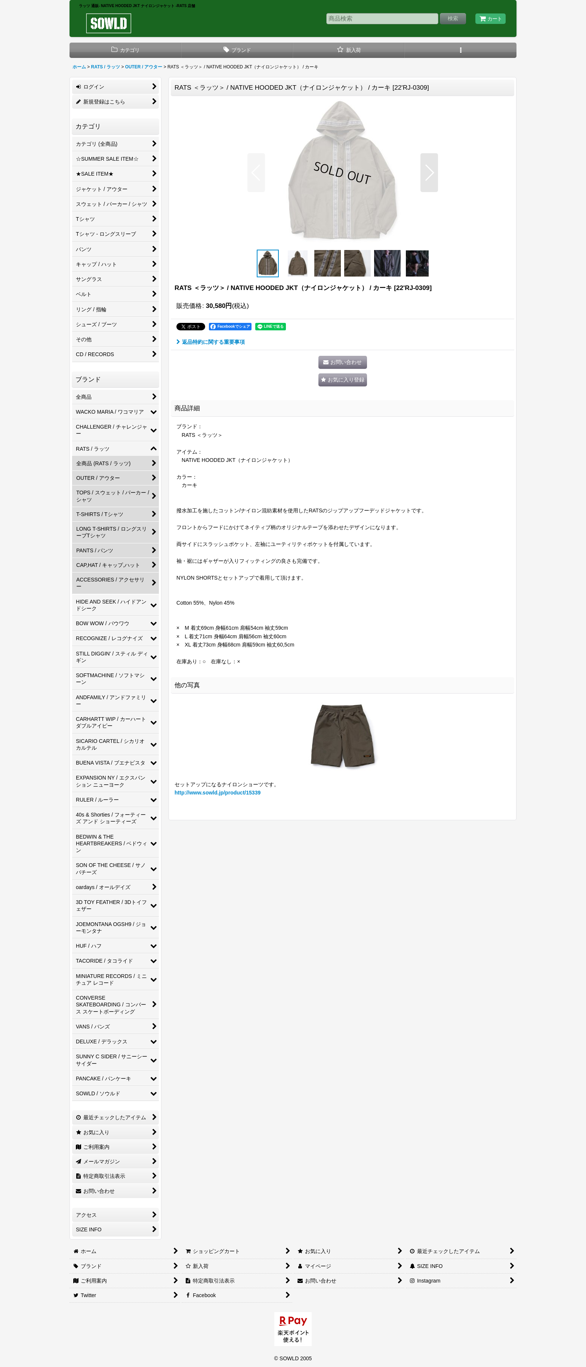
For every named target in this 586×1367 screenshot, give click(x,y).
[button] (460, 50)
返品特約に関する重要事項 (210, 342)
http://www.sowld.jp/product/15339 (217, 793)
